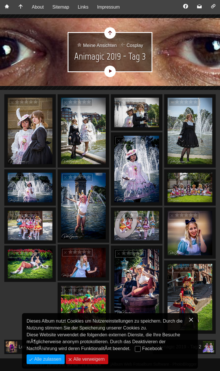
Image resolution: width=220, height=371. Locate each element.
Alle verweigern (88, 359)
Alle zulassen (47, 359)
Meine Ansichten (100, 45)
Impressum (108, 7)
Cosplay (135, 45)
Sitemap (60, 7)
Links (83, 7)
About (38, 7)
